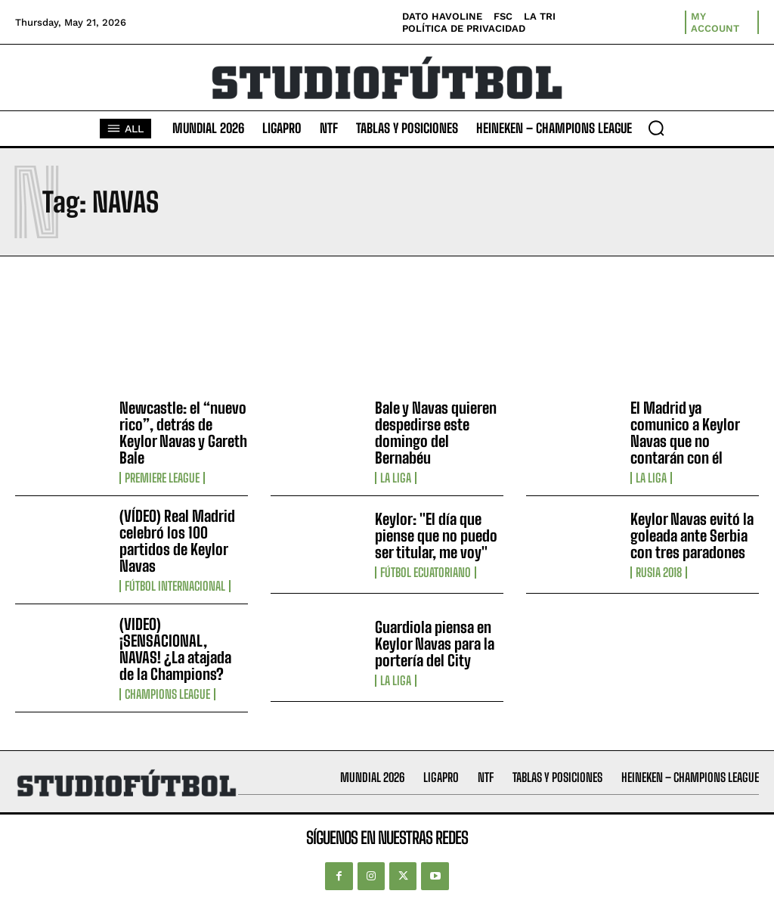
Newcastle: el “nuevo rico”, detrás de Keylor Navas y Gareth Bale (183, 433)
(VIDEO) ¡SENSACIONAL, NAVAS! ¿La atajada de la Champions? (175, 649)
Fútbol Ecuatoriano (425, 572)
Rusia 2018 (659, 572)
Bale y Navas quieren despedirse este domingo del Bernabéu (436, 433)
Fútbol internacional (175, 586)
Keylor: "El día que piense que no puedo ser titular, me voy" (436, 535)
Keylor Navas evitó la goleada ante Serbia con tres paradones (692, 535)
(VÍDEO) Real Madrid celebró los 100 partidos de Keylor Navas (177, 541)
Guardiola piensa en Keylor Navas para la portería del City (434, 643)
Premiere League (162, 478)
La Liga (395, 478)
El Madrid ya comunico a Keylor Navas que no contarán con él (685, 433)
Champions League (167, 694)
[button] (656, 128)
